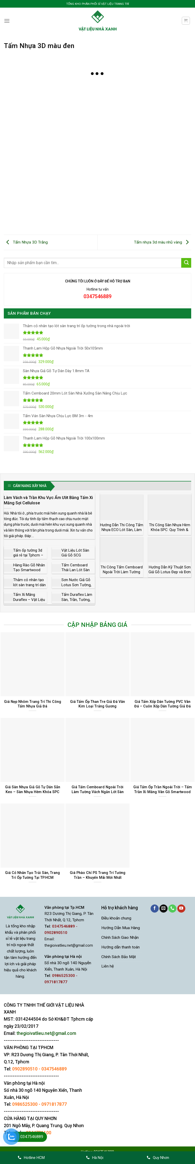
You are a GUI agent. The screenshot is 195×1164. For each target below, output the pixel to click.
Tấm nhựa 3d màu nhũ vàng (162, 242)
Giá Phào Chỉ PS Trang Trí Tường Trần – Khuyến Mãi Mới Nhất (97, 875)
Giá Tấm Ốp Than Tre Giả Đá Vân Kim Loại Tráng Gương (97, 704)
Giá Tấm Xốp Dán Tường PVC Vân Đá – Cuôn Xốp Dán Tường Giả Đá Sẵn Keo (162, 706)
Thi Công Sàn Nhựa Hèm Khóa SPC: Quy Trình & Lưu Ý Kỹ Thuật (169, 530)
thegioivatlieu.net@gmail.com (68, 945)
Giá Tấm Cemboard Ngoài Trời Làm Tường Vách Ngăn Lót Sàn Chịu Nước (98, 791)
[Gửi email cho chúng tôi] (163, 908)
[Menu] (7, 20)
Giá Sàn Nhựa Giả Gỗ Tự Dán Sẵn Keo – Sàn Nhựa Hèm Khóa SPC (32, 789)
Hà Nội (94, 1157)
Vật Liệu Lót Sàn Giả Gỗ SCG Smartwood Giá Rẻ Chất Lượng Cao (77, 558)
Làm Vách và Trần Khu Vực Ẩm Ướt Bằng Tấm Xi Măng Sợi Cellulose (48, 500)
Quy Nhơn (158, 1157)
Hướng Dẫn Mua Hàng (120, 928)
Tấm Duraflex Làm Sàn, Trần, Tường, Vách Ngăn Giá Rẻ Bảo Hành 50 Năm (76, 602)
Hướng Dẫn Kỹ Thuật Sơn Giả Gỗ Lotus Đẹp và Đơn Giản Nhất (170, 572)
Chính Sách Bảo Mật (118, 956)
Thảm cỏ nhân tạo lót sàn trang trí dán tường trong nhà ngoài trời (29, 587)
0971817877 (54, 1104)
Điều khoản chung (116, 918)
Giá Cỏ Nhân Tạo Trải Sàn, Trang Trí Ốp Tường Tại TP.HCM (32, 875)
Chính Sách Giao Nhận (120, 937)
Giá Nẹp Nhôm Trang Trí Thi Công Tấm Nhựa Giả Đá (32, 704)
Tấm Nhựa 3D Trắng (26, 242)
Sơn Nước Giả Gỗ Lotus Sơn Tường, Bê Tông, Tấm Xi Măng (76, 587)
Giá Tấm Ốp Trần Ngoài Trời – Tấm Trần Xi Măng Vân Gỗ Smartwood (162, 789)
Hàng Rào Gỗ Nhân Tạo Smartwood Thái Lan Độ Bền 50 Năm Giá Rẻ (29, 572)
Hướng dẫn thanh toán (120, 947)
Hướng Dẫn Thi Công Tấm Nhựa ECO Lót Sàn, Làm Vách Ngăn (121, 530)
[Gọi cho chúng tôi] (172, 908)
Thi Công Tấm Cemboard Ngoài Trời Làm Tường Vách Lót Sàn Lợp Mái (122, 572)
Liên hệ (107, 966)
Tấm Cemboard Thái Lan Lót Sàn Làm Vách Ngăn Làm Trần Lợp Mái (76, 572)
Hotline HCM (31, 1157)
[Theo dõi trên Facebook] (155, 908)
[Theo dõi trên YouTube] (181, 908)
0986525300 (25, 1104)
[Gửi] (186, 263)
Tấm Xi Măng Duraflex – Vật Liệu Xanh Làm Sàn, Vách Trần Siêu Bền (29, 602)
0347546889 (54, 1068)
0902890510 (25, 1068)
